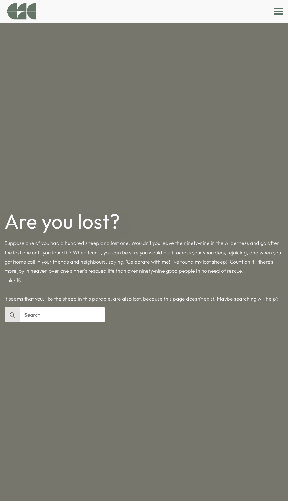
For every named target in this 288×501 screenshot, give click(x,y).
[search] (12, 314)
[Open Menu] (278, 11)
